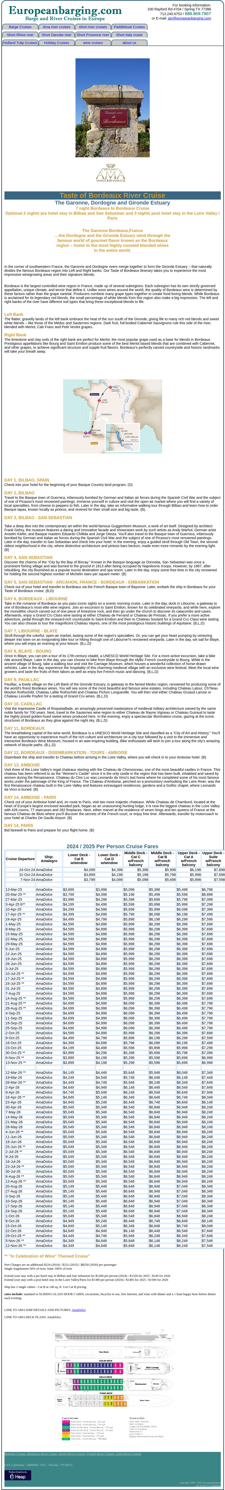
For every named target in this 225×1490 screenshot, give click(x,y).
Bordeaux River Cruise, (43, 1454)
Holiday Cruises (56, 43)
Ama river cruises (56, 27)
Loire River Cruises (129, 1454)
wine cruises (93, 43)
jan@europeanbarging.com (189, 18)
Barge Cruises (20, 27)
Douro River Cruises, (73, 1454)
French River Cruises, (101, 1454)
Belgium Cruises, (16, 1454)
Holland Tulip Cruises (20, 43)
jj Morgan (215, 1485)
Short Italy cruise (129, 35)
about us (129, 43)
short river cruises (93, 27)
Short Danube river (57, 35)
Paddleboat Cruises (129, 27)
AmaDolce (79, 1310)
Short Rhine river (20, 35)
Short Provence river (93, 35)
